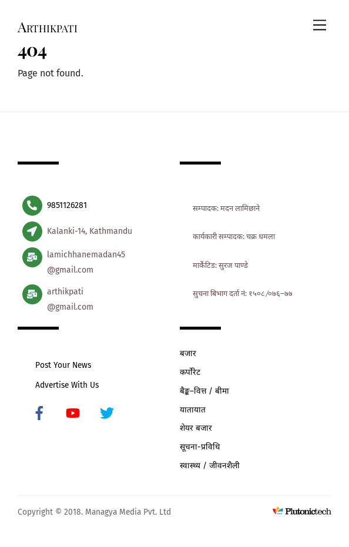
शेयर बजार (196, 428)
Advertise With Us (67, 385)
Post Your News (63, 365)
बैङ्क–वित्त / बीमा (204, 391)
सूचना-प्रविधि (200, 447)
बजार (188, 353)
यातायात (193, 410)
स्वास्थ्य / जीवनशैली (210, 466)
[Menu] (319, 25)
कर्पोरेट (190, 372)
